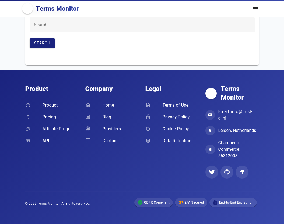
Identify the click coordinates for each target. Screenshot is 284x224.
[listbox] (142, 59)
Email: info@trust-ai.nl (235, 115)
